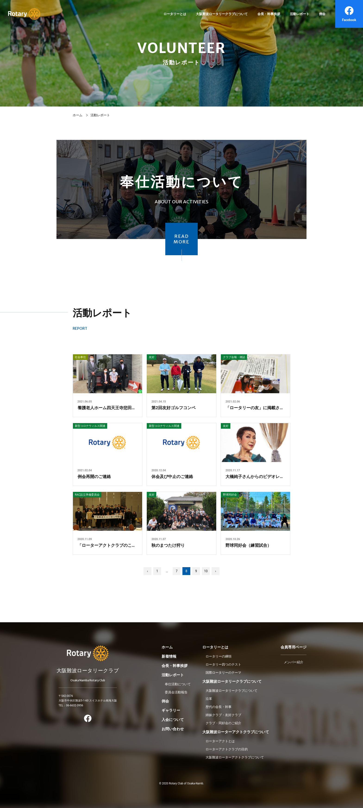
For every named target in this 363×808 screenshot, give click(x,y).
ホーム (77, 115)
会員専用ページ (294, 647)
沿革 (209, 699)
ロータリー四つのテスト (223, 664)
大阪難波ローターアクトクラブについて (235, 732)
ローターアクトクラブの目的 (227, 749)
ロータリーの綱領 (219, 656)
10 (206, 571)
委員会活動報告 (176, 692)
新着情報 (169, 656)
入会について (173, 719)
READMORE (181, 239)
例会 (322, 14)
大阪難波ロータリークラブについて (222, 14)
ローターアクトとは (220, 741)
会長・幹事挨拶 (268, 14)
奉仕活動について (178, 684)
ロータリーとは (174, 14)
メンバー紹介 (293, 662)
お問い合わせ (173, 729)
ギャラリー (171, 710)
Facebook (349, 14)
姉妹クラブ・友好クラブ (223, 715)
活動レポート (299, 14)
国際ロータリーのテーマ (223, 672)
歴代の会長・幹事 (219, 707)
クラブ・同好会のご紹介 (223, 723)
